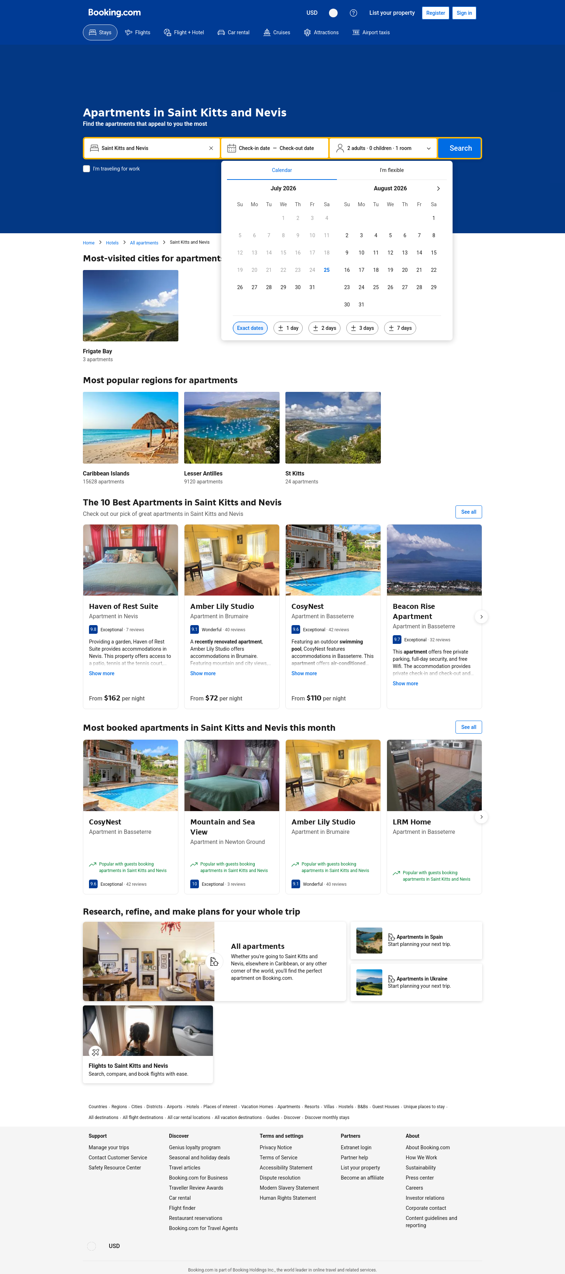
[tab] (282, 170)
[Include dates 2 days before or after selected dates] (324, 328)
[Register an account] (435, 12)
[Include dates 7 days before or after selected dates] (400, 328)
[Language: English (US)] (333, 13)
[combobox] (153, 148)
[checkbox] (283, 218)
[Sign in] (464, 12)
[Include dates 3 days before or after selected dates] (362, 328)
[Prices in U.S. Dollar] (312, 13)
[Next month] (438, 188)
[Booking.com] (115, 13)
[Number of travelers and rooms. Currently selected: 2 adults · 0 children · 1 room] (383, 148)
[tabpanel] (337, 260)
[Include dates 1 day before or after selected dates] (288, 328)
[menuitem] (100, 32)
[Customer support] (353, 13)
